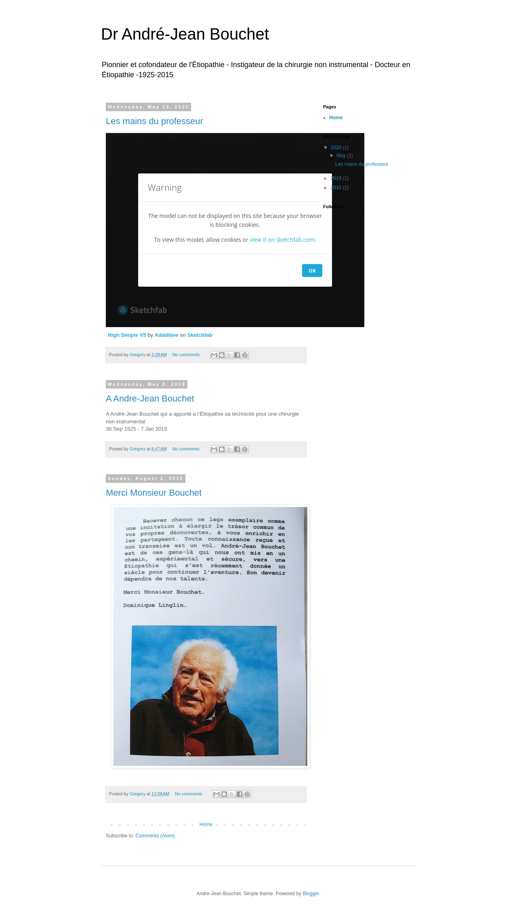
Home (206, 824)
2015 (337, 187)
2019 (337, 178)
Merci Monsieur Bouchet (154, 493)
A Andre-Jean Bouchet (150, 398)
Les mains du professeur (154, 121)
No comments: (187, 354)
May (341, 156)
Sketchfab (199, 335)
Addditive (167, 335)
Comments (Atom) (154, 836)
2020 (337, 147)
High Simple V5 (127, 335)
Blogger (311, 893)
